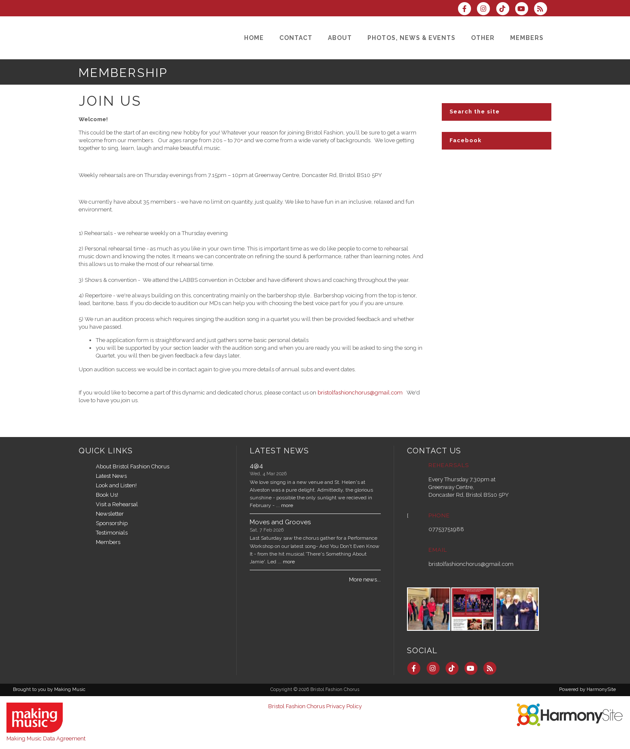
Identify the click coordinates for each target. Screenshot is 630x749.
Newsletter (110, 514)
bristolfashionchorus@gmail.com (360, 392)
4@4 (256, 466)
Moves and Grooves (280, 522)
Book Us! (107, 495)
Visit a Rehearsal (117, 504)
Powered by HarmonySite (587, 689)
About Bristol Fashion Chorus (132, 466)
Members (108, 542)
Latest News (111, 476)
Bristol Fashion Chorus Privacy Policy (315, 706)
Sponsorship (112, 523)
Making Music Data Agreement (46, 738)
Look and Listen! (116, 485)
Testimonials (112, 532)
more (287, 505)
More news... (365, 579)
